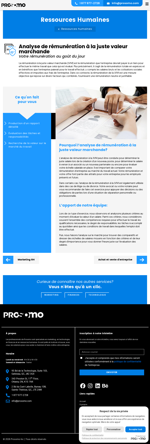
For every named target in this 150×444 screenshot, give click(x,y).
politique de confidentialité (127, 361)
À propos (83, 405)
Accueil (83, 401)
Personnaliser (114, 429)
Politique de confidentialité (92, 435)
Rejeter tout (92, 429)
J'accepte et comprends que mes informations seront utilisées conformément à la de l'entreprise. (113, 361)
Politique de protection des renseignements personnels (104, 438)
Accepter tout (135, 429)
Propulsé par (138, 437)
